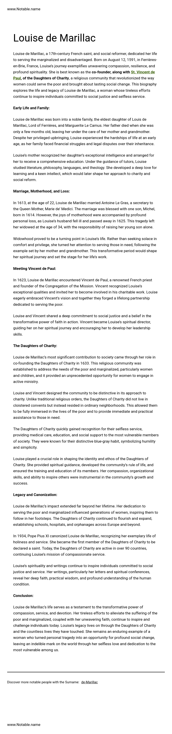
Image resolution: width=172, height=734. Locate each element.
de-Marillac (89, 682)
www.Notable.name (23, 9)
